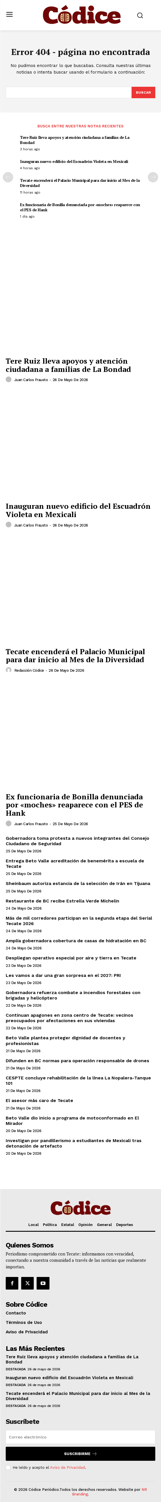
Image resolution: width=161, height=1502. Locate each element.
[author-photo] (9, 380)
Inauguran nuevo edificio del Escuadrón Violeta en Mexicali (74, 161)
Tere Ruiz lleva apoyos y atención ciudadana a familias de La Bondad (74, 140)
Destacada (16, 1369)
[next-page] (153, 177)
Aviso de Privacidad (67, 1467)
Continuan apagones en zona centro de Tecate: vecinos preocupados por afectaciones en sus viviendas (69, 1017)
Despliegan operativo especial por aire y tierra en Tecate (71, 958)
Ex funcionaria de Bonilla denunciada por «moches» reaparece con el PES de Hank (80, 207)
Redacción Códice (29, 670)
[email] (80, 1437)
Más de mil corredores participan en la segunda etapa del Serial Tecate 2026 (79, 920)
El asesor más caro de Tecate (39, 1100)
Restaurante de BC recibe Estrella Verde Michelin (62, 901)
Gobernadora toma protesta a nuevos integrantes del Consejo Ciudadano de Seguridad (77, 840)
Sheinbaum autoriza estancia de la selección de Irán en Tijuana (78, 883)
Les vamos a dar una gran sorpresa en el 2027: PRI (63, 975)
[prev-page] (8, 177)
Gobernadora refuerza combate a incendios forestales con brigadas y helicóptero (73, 995)
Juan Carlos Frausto (31, 380)
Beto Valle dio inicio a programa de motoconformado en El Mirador (72, 1120)
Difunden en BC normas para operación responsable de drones (77, 1060)
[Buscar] (143, 92)
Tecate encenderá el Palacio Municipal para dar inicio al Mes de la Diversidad (80, 183)
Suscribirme (80, 1453)
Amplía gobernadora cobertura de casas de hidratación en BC (76, 940)
